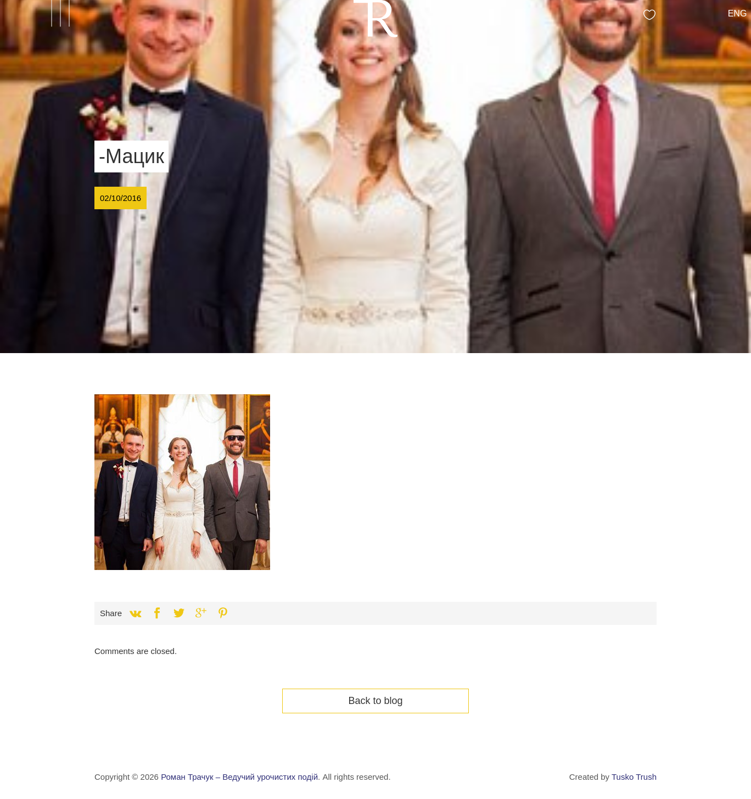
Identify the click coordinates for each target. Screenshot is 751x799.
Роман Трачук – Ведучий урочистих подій (239, 776)
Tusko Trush (634, 776)
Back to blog (375, 700)
